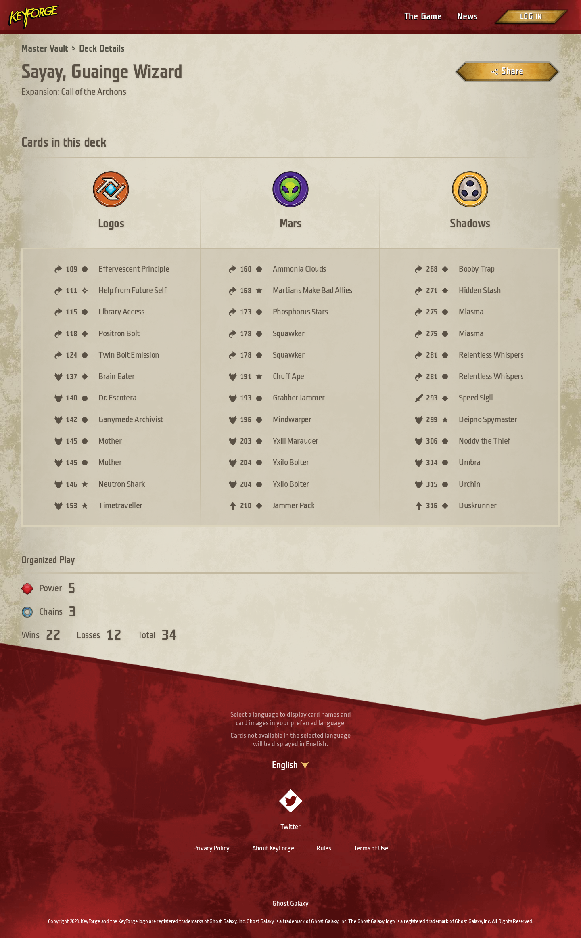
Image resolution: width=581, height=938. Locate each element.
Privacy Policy (211, 848)
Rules (323, 848)
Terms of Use (371, 848)
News (467, 16)
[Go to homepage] (40, 17)
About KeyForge (273, 848)
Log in (531, 16)
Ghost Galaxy (290, 903)
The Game (423, 16)
